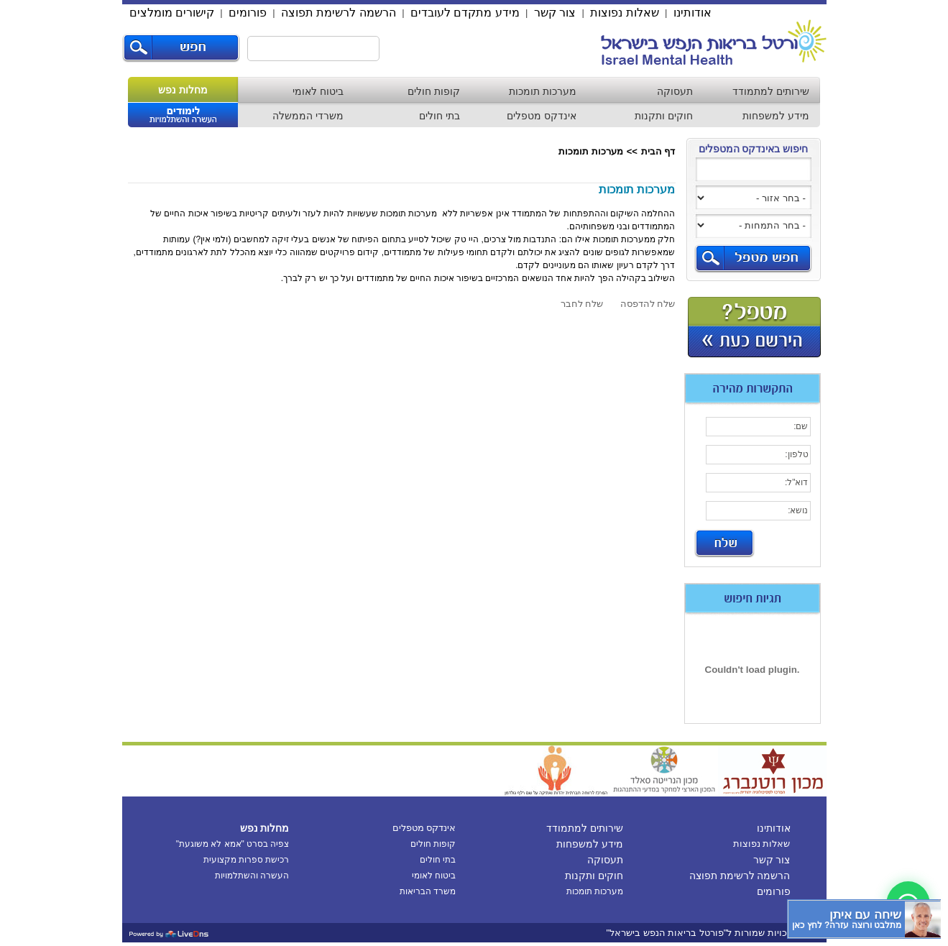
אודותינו (692, 12)
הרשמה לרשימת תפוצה (338, 12)
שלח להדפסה (648, 303)
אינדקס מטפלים (541, 115)
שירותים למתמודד (770, 91)
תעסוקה (675, 91)
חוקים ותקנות (664, 115)
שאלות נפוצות (624, 12)
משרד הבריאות (428, 891)
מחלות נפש (183, 90)
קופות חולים (434, 91)
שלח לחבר (582, 303)
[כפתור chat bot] (864, 919)
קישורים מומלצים (171, 12)
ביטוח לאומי (318, 91)
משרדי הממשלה (308, 115)
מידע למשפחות (775, 115)
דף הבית (658, 151)
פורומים (248, 12)
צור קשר (555, 12)
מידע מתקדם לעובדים (465, 12)
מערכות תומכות (542, 91)
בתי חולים (439, 115)
